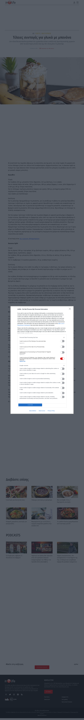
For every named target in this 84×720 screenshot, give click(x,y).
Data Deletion (32, 411)
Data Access (42, 411)
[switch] (62, 341)
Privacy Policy (51, 411)
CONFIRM (31, 405)
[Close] (70, 308)
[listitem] (42, 337)
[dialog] (42, 360)
